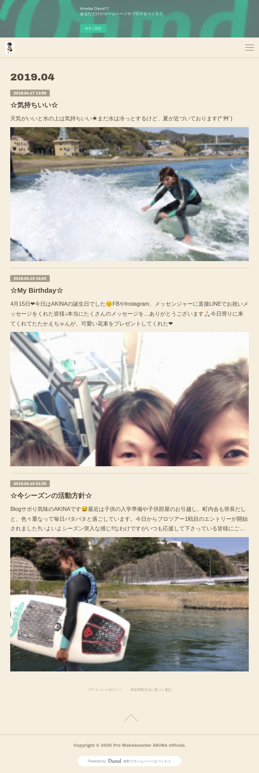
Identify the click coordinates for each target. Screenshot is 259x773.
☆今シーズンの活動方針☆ (51, 495)
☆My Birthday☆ (36, 290)
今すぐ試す (93, 28)
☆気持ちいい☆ (34, 105)
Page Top (129, 718)
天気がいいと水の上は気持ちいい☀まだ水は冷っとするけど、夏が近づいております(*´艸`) (121, 118)
